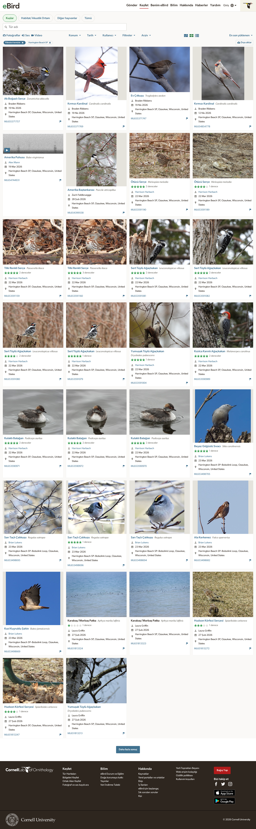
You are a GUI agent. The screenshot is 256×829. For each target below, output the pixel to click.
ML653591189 (201, 210)
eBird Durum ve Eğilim (112, 774)
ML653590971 (12, 466)
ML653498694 (139, 560)
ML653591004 (138, 383)
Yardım (215, 5)
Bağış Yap (222, 770)
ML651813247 (12, 735)
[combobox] (67, 27)
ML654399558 (76, 213)
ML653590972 (75, 466)
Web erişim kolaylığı (186, 772)
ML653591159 (12, 296)
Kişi (140, 796)
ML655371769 (75, 126)
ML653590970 (139, 466)
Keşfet (144, 5)
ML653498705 (202, 474)
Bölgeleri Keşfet (71, 777)
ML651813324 (75, 648)
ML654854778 (202, 126)
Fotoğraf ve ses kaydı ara (76, 785)
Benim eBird (159, 5)
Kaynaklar (143, 774)
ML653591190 (138, 210)
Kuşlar (10, 18)
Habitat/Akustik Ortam (35, 18)
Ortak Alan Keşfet (72, 781)
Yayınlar (104, 781)
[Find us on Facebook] (216, 784)
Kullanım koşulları (185, 779)
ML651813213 (75, 733)
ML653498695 (12, 560)
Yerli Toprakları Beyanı (187, 768)
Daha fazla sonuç (128, 749)
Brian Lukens (205, 456)
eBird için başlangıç (148, 788)
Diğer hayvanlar (67, 18)
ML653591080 (12, 379)
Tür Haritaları (69, 774)
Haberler (201, 5)
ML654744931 (12, 180)
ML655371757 (12, 121)
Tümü (88, 18)
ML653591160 (75, 296)
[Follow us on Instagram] (230, 784)
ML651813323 (138, 643)
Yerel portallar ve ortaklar (151, 777)
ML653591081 (138, 296)
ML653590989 (202, 379)
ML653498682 (202, 560)
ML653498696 (76, 565)
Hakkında (186, 5)
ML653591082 (202, 296)
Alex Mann (14, 162)
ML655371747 (138, 118)
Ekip (140, 781)
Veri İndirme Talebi (110, 785)
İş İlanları (143, 785)
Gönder (131, 5)
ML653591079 (75, 379)
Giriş (226, 5)
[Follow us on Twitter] (223, 784)
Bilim (174, 5)
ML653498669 (12, 651)
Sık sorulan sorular (148, 792)
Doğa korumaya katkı (111, 777)
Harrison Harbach (144, 192)
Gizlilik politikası (184, 775)
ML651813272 (201, 648)
